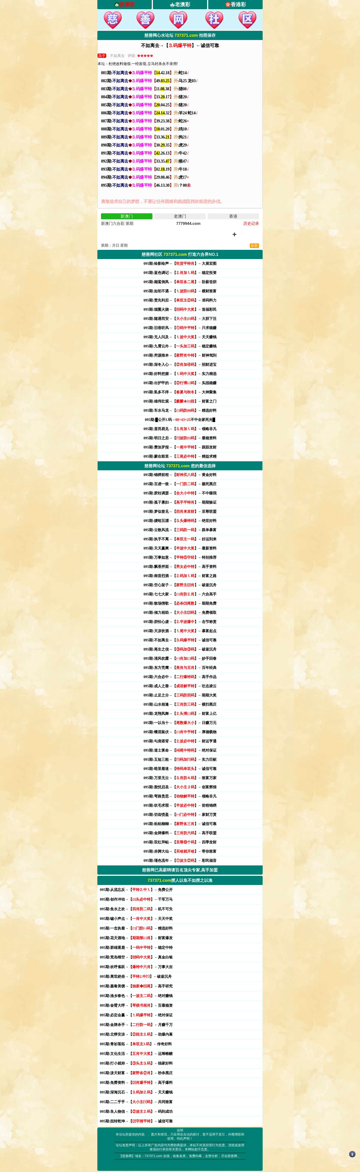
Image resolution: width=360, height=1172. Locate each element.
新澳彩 (127, 4)
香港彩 (238, 4)
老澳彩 (182, 4)
